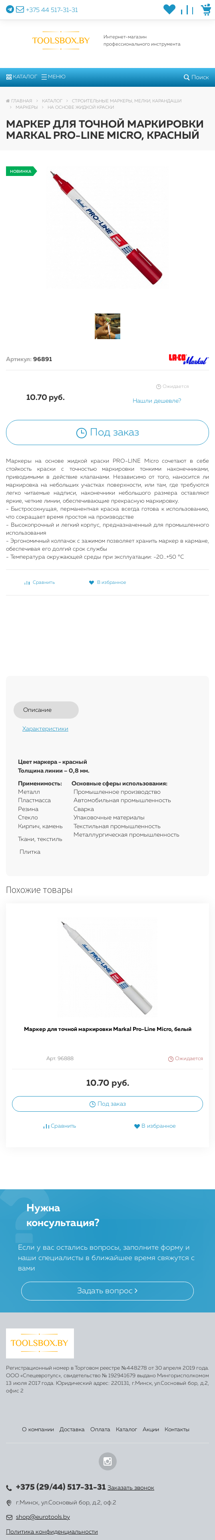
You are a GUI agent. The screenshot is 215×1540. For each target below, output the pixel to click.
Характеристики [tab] (45, 729)
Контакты (177, 1429)
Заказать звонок (131, 1488)
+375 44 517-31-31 (52, 10)
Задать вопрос (107, 1290)
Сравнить (40, 582)
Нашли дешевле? (157, 401)
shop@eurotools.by (43, 1517)
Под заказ (107, 432)
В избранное (107, 582)
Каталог (21, 77)
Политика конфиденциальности (52, 1532)
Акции (151, 1429)
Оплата (100, 1429)
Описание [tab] (37, 710)
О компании (38, 1429)
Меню (54, 77)
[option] (107, 1031)
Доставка (72, 1429)
